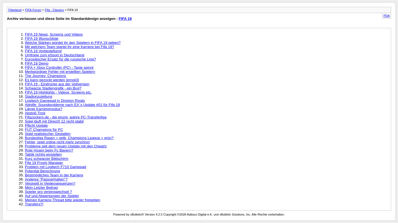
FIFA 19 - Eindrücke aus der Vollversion (57, 84)
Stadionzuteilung (38, 96)
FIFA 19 (125, 19)
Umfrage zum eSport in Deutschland (54, 55)
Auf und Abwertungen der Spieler (52, 196)
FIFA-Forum (33, 10)
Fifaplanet (15, 10)
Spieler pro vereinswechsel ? (48, 192)
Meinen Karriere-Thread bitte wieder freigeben (62, 200)
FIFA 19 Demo (36, 63)
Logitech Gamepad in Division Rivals (55, 101)
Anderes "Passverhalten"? (46, 179)
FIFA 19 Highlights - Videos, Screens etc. (58, 92)
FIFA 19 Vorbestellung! (43, 51)
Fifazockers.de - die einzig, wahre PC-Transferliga (65, 117)
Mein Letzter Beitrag (41, 187)
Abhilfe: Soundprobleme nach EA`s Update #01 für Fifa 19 (72, 105)
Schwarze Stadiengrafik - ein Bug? (53, 88)
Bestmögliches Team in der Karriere (54, 175)
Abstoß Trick (35, 113)
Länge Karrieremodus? (43, 109)
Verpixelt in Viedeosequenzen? (50, 183)
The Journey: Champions (45, 76)
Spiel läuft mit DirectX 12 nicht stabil (54, 121)
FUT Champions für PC (44, 130)
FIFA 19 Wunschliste (41, 38)
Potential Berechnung (42, 171)
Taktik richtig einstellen (43, 154)
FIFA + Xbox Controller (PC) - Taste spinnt (59, 67)
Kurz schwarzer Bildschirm (46, 158)
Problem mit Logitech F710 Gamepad (55, 167)
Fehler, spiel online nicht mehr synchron (57, 142)
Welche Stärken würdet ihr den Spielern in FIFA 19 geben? (73, 43)
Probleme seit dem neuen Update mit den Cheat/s (66, 146)
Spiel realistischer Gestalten (47, 134)
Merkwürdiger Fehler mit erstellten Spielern (60, 72)
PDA (386, 15)
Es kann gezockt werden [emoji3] (52, 80)
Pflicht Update (36, 125)
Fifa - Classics (54, 10)
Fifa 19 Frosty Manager (44, 163)
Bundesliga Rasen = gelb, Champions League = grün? (69, 138)
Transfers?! (34, 204)
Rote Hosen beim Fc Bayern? (49, 150)
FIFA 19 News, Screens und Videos (54, 34)
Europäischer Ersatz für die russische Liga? (60, 59)
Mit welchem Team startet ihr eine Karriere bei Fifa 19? (69, 47)
